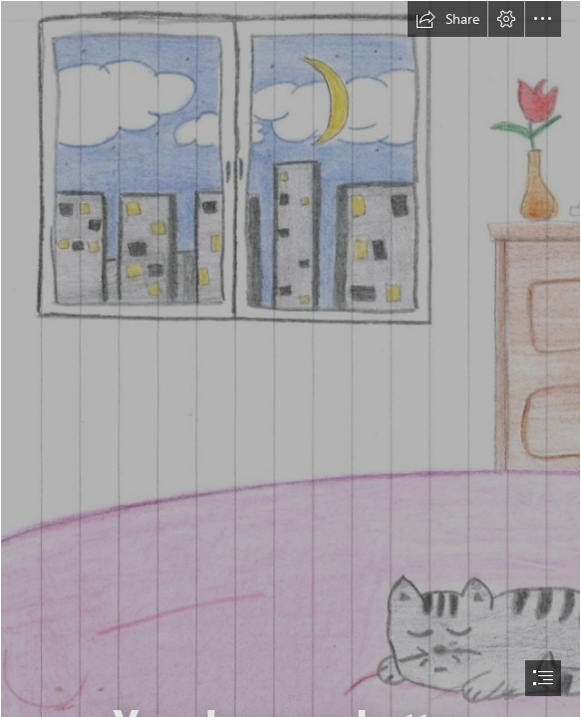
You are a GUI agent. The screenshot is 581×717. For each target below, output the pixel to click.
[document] (290, 358)
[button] (447, 19)
